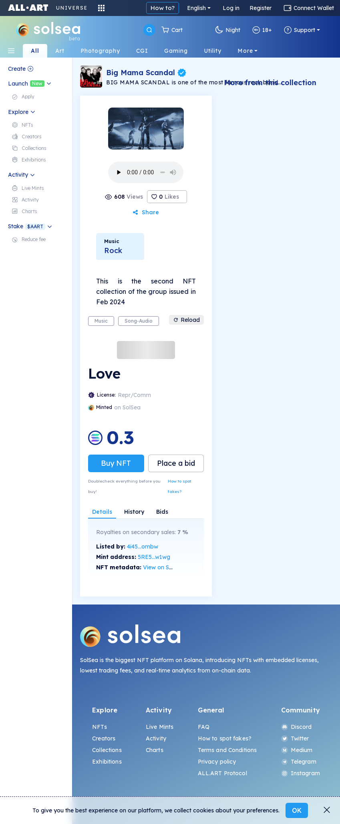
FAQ (203, 726)
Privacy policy (217, 761)
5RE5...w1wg (154, 557)
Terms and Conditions (227, 750)
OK (297, 810)
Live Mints (159, 726)
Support (299, 30)
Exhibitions (107, 761)
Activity (156, 738)
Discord (296, 727)
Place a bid (176, 463)
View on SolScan (165, 567)
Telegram (298, 761)
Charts (154, 750)
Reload (186, 319)
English (196, 8)
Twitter (295, 738)
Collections (107, 750)
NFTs (99, 726)
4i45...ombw (142, 546)
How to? (163, 8)
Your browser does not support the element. (145, 172)
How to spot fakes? (179, 486)
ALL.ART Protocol (222, 773)
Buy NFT (116, 463)
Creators (103, 738)
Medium (297, 750)
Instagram (300, 773)
